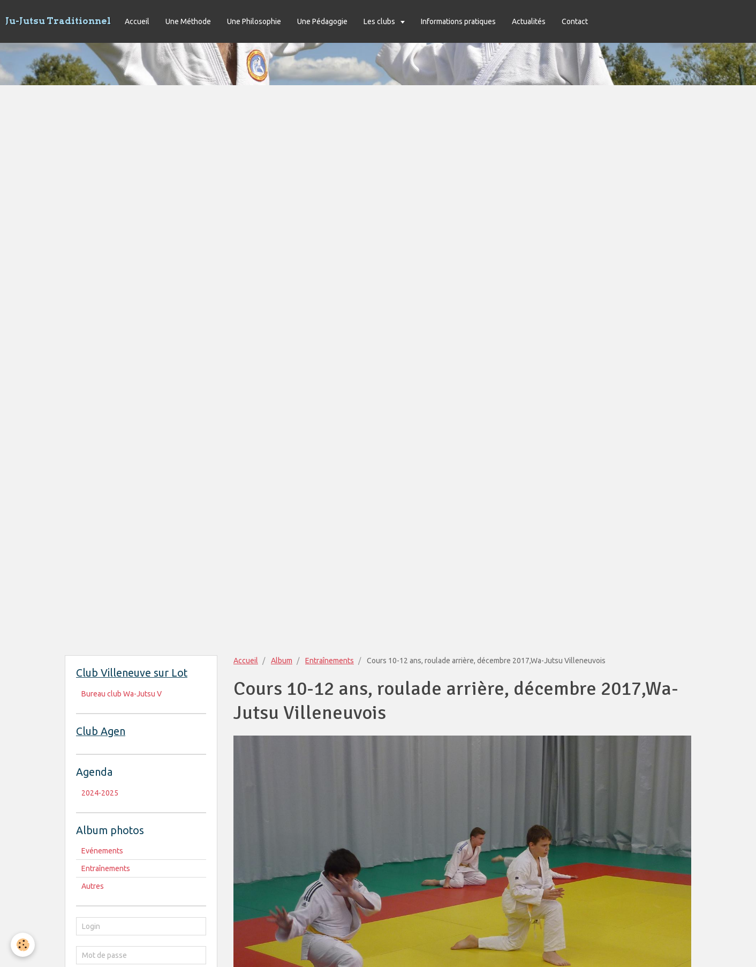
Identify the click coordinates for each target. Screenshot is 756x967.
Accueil (137, 21)
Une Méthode (188, 21)
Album (281, 660)
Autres (92, 886)
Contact (575, 21)
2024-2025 (99, 793)
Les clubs (380, 21)
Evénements (102, 850)
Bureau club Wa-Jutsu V (121, 693)
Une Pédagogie (322, 21)
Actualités (529, 21)
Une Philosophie (254, 21)
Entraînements (329, 660)
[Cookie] (23, 945)
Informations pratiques (458, 21)
